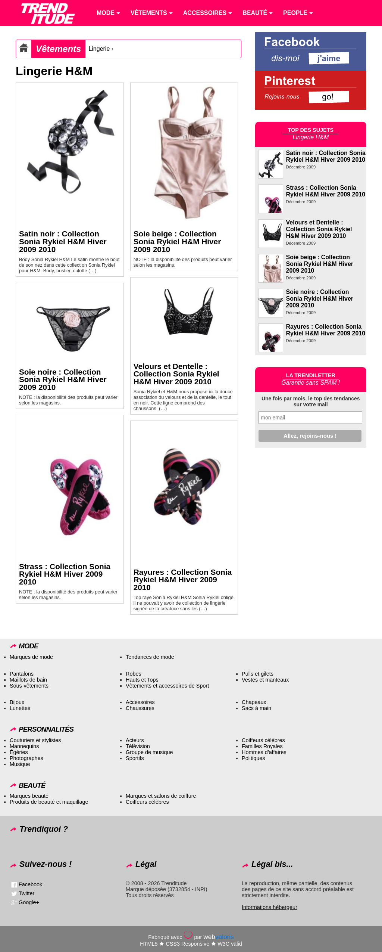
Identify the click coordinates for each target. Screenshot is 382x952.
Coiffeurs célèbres (263, 740)
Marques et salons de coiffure (161, 796)
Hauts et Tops (142, 680)
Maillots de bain (28, 680)
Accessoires (140, 702)
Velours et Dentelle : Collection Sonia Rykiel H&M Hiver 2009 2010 (176, 374)
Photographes (26, 758)
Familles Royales (262, 746)
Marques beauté (29, 796)
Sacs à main (256, 708)
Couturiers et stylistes (35, 740)
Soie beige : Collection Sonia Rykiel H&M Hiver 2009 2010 (177, 241)
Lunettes (20, 708)
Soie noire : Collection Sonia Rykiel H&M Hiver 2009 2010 (63, 380)
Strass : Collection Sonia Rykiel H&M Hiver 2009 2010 (64, 574)
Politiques (253, 758)
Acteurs (135, 740)
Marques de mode (31, 657)
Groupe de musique (149, 752)
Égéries (19, 752)
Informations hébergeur (269, 907)
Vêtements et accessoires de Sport (167, 686)
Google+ (29, 902)
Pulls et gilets (257, 674)
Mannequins (24, 746)
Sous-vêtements (29, 686)
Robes (133, 674)
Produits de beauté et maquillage (49, 802)
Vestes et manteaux (265, 680)
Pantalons (22, 674)
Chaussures (140, 708)
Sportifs (135, 758)
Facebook (30, 884)
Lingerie (99, 49)
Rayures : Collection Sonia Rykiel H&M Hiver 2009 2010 (183, 580)
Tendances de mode (150, 657)
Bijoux (17, 702)
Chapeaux (254, 702)
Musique (20, 764)
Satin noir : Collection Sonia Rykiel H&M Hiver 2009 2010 (63, 241)
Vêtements (58, 49)
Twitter (26, 893)
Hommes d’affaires (264, 752)
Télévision (138, 746)
